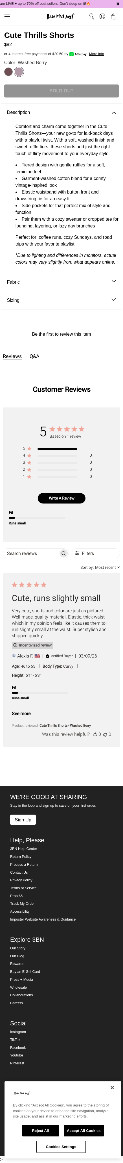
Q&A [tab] (34, 356)
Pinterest (17, 1063)
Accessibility (20, 912)
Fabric (61, 282)
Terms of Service (23, 888)
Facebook (18, 1048)
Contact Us (19, 873)
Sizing (61, 300)
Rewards (17, 964)
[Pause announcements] (118, 4)
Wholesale (18, 988)
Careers (16, 1003)
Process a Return (24, 865)
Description (61, 112)
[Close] (112, 1087)
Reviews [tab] (12, 356)
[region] (57, 449)
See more (21, 713)
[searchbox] (31, 553)
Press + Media (21, 980)
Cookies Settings (61, 1147)
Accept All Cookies (84, 1131)
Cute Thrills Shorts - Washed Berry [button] (65, 726)
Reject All (40, 1131)
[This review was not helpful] (105, 734)
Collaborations (21, 995)
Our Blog (17, 956)
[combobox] (100, 567)
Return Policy (20, 857)
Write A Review (61, 498)
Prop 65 (16, 896)
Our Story (17, 948)
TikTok (15, 1040)
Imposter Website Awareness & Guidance (43, 919)
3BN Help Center (23, 849)
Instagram (18, 1032)
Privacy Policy (21, 880)
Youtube (16, 1055)
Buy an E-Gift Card (25, 972)
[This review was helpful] (95, 734)
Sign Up (23, 819)
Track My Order (22, 904)
